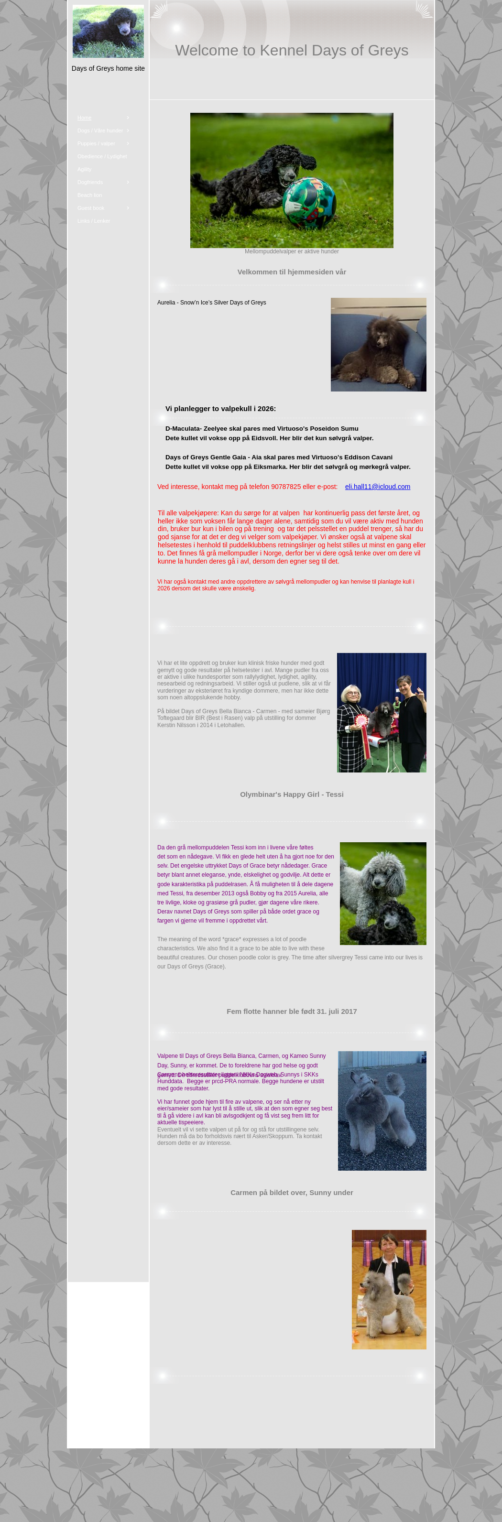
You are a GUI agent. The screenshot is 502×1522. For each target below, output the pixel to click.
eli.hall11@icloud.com (377, 486)
